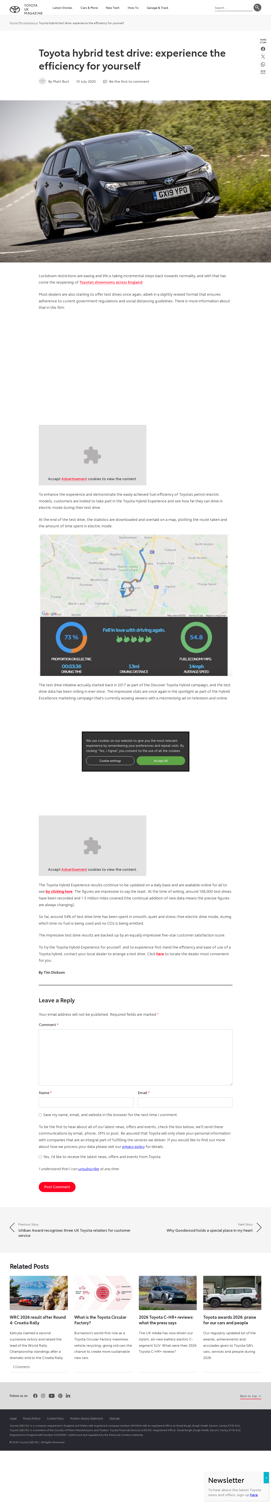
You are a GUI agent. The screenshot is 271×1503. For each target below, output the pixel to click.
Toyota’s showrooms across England (110, 281)
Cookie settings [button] (110, 760)
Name (45, 1092)
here (254, 1494)
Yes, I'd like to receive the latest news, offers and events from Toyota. (102, 1156)
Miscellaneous (28, 23)
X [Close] (266, 1477)
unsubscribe (88, 1168)
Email (144, 1092)
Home (14, 23)
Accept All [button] (161, 760)
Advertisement (74, 478)
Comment (48, 1024)
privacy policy (133, 1146)
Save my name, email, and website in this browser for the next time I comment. (110, 1114)
